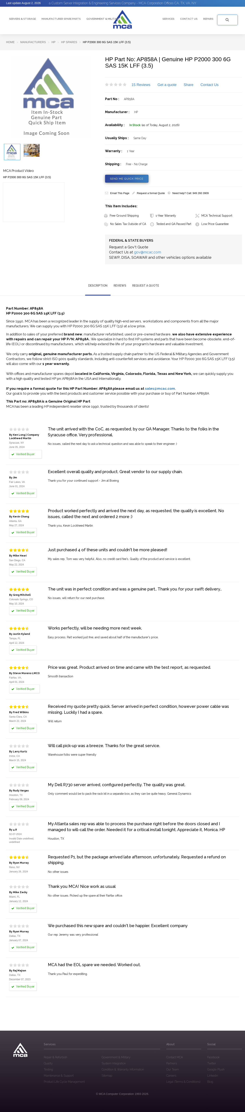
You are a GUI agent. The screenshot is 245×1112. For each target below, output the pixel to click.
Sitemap (107, 1075)
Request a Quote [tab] (145, 285)
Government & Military (103, 18)
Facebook (213, 1057)
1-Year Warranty (163, 215)
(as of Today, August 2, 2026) (160, 125)
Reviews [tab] (120, 285)
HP (53, 42)
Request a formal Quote (148, 192)
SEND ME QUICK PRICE (127, 178)
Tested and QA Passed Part (170, 224)
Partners (171, 1063)
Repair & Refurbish (55, 1057)
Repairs (208, 18)
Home (10, 42)
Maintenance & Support (59, 1075)
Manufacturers (33, 42)
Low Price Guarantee (212, 224)
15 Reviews (140, 85)
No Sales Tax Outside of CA (125, 224)
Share (188, 85)
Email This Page (117, 192)
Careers (171, 1075)
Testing (48, 1069)
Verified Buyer (22, 454)
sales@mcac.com (160, 388)
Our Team (172, 1069)
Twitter (211, 1063)
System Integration (114, 1063)
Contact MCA (174, 1057)
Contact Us (210, 85)
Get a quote (166, 85)
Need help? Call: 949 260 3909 (188, 192)
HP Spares (69, 42)
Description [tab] (97, 285)
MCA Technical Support (213, 215)
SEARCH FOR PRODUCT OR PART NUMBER (224, 19)
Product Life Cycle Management (64, 1081)
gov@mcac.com (147, 252)
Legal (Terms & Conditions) (183, 1081)
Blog (210, 1081)
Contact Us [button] (189, 18)
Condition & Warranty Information (123, 1069)
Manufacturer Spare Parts (61, 18)
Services (168, 18)
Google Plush (216, 1069)
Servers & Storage (22, 18)
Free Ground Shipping (121, 215)
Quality (48, 1063)
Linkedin (212, 1075)
